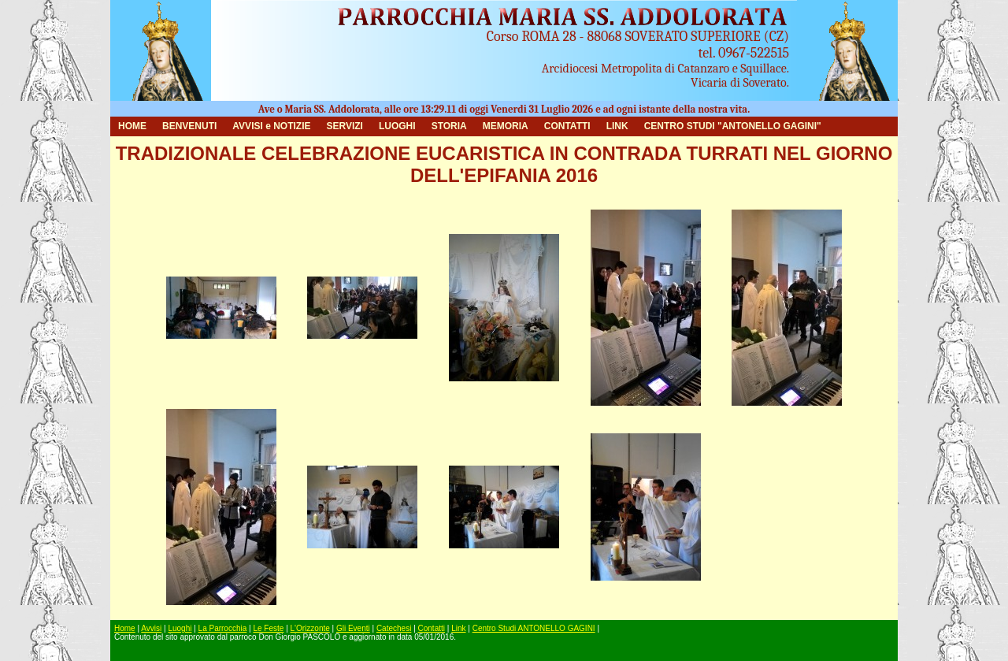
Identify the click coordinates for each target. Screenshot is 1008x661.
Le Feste (268, 628)
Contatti (431, 628)
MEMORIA (505, 126)
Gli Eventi (353, 628)
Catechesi (393, 628)
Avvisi (151, 628)
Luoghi (179, 628)
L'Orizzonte (310, 628)
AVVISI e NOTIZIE (271, 126)
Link (458, 628)
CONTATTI (567, 126)
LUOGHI (397, 126)
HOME (132, 126)
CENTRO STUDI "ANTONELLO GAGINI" (732, 126)
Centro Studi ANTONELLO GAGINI (533, 628)
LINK (617, 126)
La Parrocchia (222, 628)
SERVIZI (344, 126)
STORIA (449, 126)
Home (124, 628)
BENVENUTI (189, 126)
